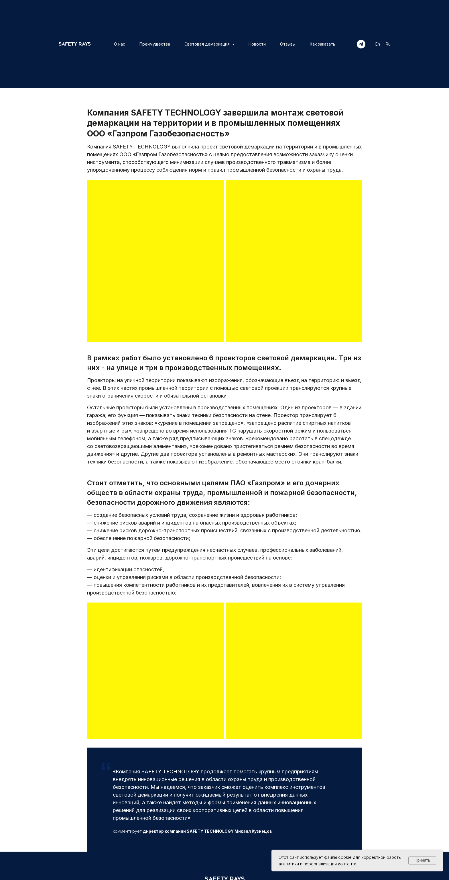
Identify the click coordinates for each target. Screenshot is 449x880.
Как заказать (322, 44)
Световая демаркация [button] (207, 44)
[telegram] (361, 44)
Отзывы (288, 44)
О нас (119, 44)
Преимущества (154, 44)
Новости (257, 44)
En (377, 44)
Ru (388, 44)
